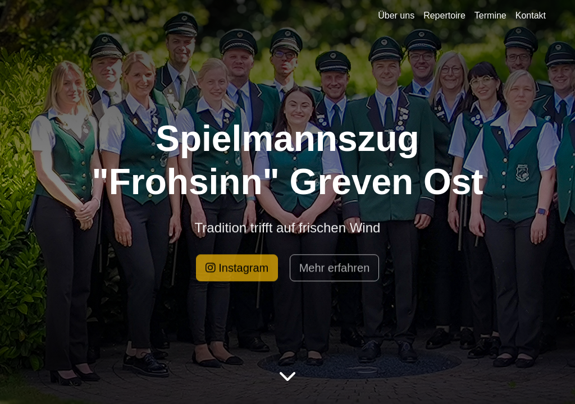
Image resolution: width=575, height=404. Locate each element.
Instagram (237, 270)
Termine (490, 15)
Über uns (396, 15)
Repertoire (444, 15)
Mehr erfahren (334, 270)
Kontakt (530, 15)
